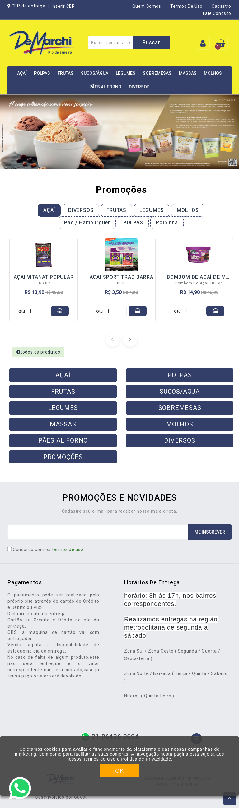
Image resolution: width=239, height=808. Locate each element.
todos (38, 351)
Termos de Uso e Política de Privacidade (127, 759)
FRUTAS (65, 73)
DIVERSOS (139, 86)
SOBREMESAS (157, 73)
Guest (80, 797)
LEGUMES (125, 73)
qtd (21, 311)
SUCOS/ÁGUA (94, 73)
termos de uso (67, 549)
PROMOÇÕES (63, 457)
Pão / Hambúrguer (87, 223)
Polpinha (167, 223)
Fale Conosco (216, 13)
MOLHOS (213, 73)
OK (119, 771)
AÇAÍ (22, 73)
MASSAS (188, 73)
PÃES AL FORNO (105, 86)
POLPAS (42, 73)
